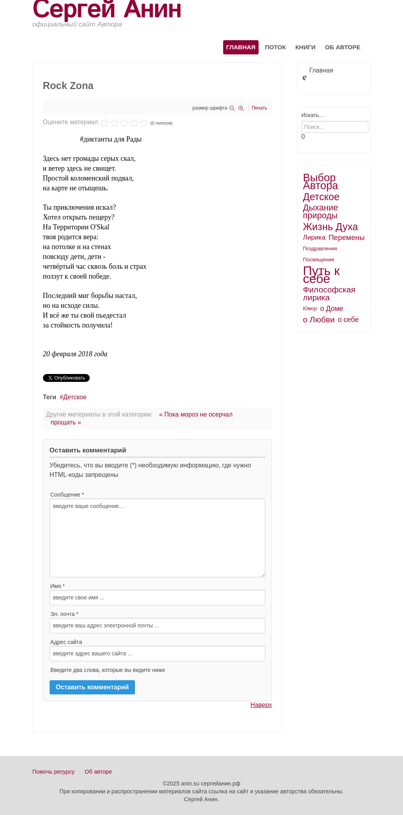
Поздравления (320, 248)
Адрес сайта (66, 642)
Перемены (347, 237)
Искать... (312, 115)
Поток (275, 47)
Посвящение (319, 259)
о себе (348, 320)
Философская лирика (329, 293)
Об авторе (342, 47)
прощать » (66, 422)
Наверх (261, 704)
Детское (75, 397)
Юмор (310, 308)
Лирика (314, 237)
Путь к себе (321, 274)
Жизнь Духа (330, 226)
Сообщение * (67, 494)
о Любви (319, 319)
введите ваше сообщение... (157, 538)
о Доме (332, 309)
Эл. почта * (64, 614)
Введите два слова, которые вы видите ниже (107, 670)
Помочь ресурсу (53, 771)
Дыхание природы (320, 211)
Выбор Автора (320, 181)
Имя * (57, 586)
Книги (305, 47)
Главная (241, 47)
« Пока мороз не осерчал (196, 414)
